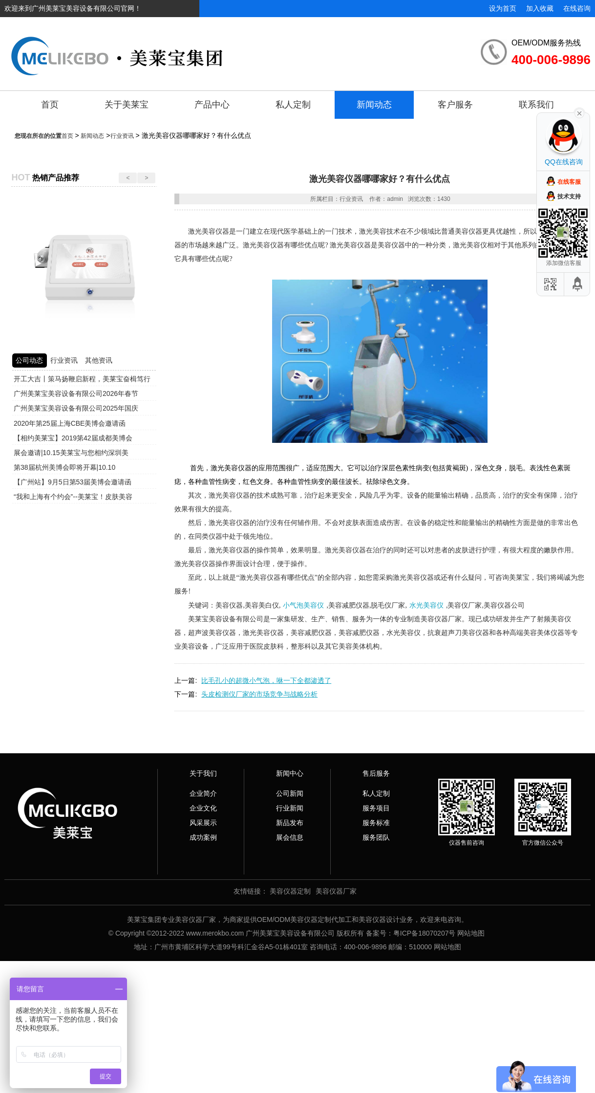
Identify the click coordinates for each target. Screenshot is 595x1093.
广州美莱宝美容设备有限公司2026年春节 (76, 393)
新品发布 (289, 823)
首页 (50, 104)
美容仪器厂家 (336, 891)
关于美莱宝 (127, 104)
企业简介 (203, 793)
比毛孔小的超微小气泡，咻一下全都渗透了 (266, 680)
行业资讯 (122, 135)
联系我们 (536, 104)
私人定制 (293, 104)
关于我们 (203, 773)
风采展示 (203, 823)
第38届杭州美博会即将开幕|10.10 (64, 467)
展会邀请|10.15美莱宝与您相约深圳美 (71, 453)
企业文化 (203, 808)
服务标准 (376, 823)
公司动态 (29, 360)
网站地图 (471, 933)
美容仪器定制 (290, 891)
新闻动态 (374, 104)
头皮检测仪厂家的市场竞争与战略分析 (259, 694)
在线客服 (569, 181)
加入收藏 (539, 8)
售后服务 (376, 773)
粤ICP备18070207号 (424, 933)
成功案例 (203, 837)
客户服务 (455, 104)
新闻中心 (289, 773)
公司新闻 (289, 793)
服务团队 (376, 837)
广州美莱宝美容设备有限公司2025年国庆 (76, 408)
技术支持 (569, 196)
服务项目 (376, 808)
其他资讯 (98, 360)
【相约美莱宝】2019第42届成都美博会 (73, 438)
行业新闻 (289, 808)
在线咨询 (577, 8)
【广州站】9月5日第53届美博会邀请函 (72, 482)
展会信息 (289, 837)
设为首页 (502, 8)
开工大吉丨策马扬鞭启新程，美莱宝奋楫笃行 (82, 379)
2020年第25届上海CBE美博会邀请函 (70, 423)
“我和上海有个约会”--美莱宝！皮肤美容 (73, 497)
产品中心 (212, 104)
